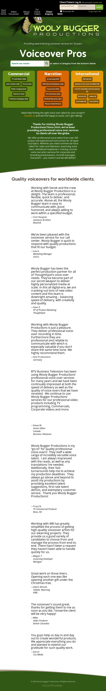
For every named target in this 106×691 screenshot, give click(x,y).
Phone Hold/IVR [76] (53, 104)
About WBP (26, 12)
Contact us (29, 115)
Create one (97, 2)
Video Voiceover (13, 12)
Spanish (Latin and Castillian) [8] (87, 84)
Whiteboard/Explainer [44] (53, 84)
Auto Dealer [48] (13, 84)
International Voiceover (87, 74)
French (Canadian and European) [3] (87, 90)
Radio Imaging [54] (18, 89)
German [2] (87, 79)
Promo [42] (27, 84)
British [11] (82, 96)
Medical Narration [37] (53, 99)
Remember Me (67, 11)
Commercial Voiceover (18, 74)
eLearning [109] (53, 79)
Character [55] (18, 94)
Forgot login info (94, 11)
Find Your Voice (3, 12)
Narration (53, 74)
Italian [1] (92, 96)
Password (82, 6)
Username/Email (67, 6)
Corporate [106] (53, 89)
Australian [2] (81, 101)
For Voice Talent (37, 11)
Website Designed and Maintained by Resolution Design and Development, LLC (53, 676)
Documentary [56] (53, 94)
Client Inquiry (48, 12)
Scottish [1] (93, 101)
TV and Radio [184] (19, 79)
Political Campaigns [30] (19, 99)
